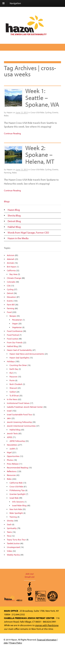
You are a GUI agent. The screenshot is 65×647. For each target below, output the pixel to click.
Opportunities (13, 456)
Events (55, 112)
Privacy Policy (15, 642)
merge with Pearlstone (46, 625)
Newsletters (12, 445)
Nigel (9, 452)
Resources (11, 475)
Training (13, 517)
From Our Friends (15, 342)
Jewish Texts (12, 433)
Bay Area (13, 274)
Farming (7, 172)
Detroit (10, 293)
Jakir (9, 418)
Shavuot (13, 388)
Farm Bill (11, 304)
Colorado (11, 282)
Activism (10, 255)
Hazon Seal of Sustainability (19, 350)
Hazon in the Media (18, 238)
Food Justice (12, 338)
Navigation (15, 3)
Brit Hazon (11, 266)
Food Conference (14, 331)
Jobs (6, 642)
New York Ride (16, 509)
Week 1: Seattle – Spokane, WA (42, 97)
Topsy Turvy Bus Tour (16, 539)
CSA (8, 285)
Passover (13, 376)
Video (9, 551)
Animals (10, 263)
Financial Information (47, 639)
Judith (12, 448)
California (11, 270)
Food (9, 312)
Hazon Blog (14, 209)
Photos (10, 460)
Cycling (48, 112)
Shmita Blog (14, 215)
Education (11, 297)
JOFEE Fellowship (17, 441)
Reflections (11, 471)
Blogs (7, 201)
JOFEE (9, 437)
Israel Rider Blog (19, 505)
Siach (9, 524)
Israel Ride (14, 498)
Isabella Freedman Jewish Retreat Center (25, 407)
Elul (11, 372)
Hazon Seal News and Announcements (27, 354)
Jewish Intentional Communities (21, 426)
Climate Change (14, 278)
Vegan (15, 323)
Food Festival (13, 335)
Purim (12, 380)
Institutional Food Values (18, 403)
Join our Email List (29, 575)
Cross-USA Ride (37, 112)
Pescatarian (17, 319)
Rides (6, 115)
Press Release (13, 463)
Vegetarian (17, 327)
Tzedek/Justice (13, 543)
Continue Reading (12, 133)
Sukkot (13, 391)
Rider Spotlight (16, 513)
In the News (12, 399)
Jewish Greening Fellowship (19, 422)
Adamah (10, 259)
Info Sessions (18, 501)
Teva (9, 535)
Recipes (13, 316)
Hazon (9, 112)
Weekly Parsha (13, 554)
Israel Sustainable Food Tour (19, 414)
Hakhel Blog (14, 226)
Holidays (11, 361)
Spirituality (12, 528)
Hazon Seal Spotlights (19, 357)
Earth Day (14, 369)
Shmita (10, 520)
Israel (9, 410)
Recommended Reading (17, 467)
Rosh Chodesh (16, 384)
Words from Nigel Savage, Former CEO (28, 232)
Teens (9, 532)
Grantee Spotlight (17, 494)
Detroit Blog (14, 221)
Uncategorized (13, 547)
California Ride (16, 482)
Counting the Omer (18, 365)
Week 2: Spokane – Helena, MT (39, 154)
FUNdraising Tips (17, 490)
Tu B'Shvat (14, 395)
